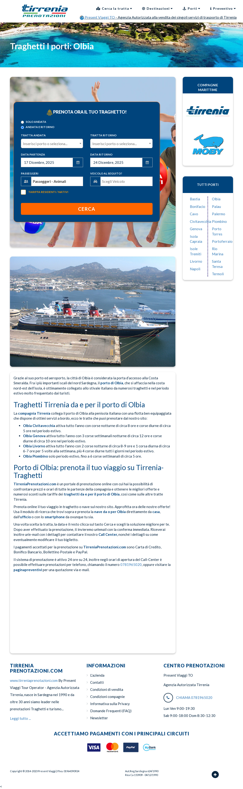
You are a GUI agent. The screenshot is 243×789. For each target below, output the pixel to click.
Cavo (194, 214)
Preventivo (223, 8)
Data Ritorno (101, 154)
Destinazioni (157, 8)
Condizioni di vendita (106, 689)
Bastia (195, 199)
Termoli (218, 274)
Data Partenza (33, 154)
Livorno (196, 261)
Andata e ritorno (37, 127)
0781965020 (131, 564)
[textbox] (52, 143)
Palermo (218, 214)
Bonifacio (197, 206)
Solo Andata (33, 122)
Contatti (97, 682)
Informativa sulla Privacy (110, 704)
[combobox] (52, 143)
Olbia (216, 199)
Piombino (219, 221)
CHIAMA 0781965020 (194, 697)
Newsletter (99, 718)
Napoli (195, 269)
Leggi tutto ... (20, 718)
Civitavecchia (200, 221)
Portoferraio (222, 241)
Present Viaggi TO (98, 17)
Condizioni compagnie (107, 696)
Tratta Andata (33, 135)
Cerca (86, 209)
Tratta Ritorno (103, 135)
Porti (191, 8)
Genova (196, 229)
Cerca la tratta (114, 8)
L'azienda (97, 675)
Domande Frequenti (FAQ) (110, 711)
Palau (216, 206)
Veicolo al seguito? (106, 173)
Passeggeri (29, 173)
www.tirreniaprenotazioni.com (34, 680)
